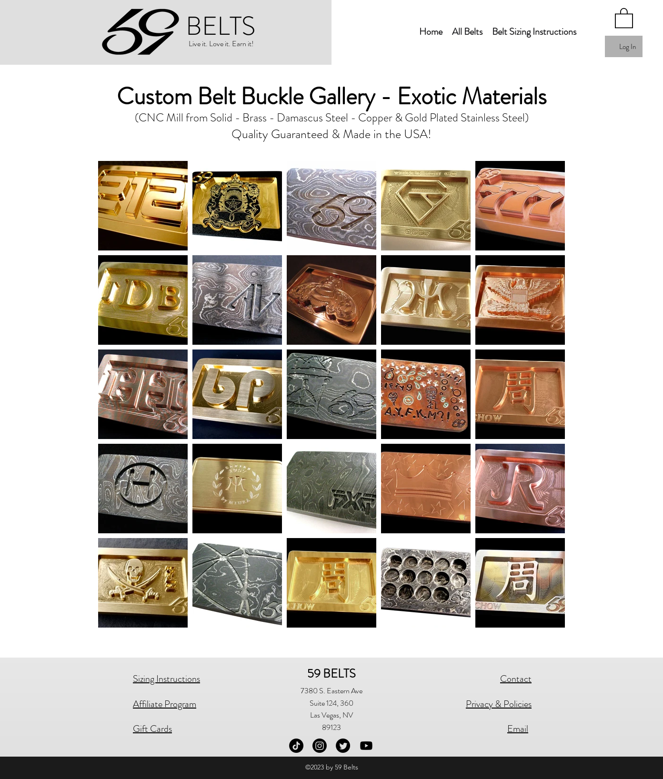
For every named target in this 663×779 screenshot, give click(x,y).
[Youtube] (366, 746)
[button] (467, 32)
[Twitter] (343, 746)
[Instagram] (319, 746)
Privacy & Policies (499, 704)
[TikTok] (296, 746)
